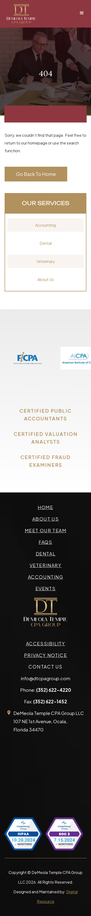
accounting (45, 577)
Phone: (45, 690)
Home (45, 507)
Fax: (45, 701)
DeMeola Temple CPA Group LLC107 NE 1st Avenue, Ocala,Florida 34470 (48, 721)
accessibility (45, 643)
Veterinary (45, 261)
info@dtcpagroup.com (45, 678)
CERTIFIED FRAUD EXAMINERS (45, 461)
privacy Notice (45, 655)
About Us (45, 279)
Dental (46, 243)
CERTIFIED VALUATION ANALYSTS (46, 438)
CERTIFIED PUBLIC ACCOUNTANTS (45, 414)
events (45, 588)
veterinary (46, 565)
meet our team (45, 530)
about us (45, 519)
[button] (81, 13)
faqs (45, 542)
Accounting (45, 225)
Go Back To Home (36, 174)
